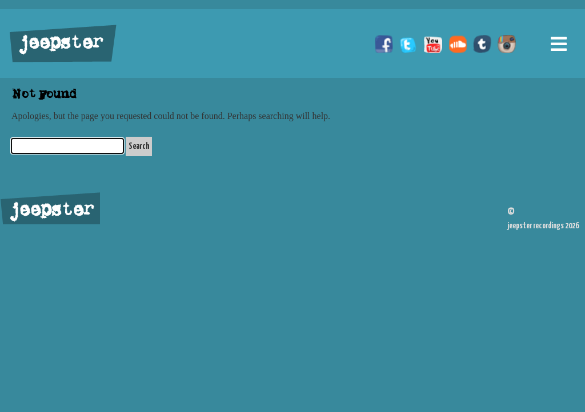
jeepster (59, 44)
